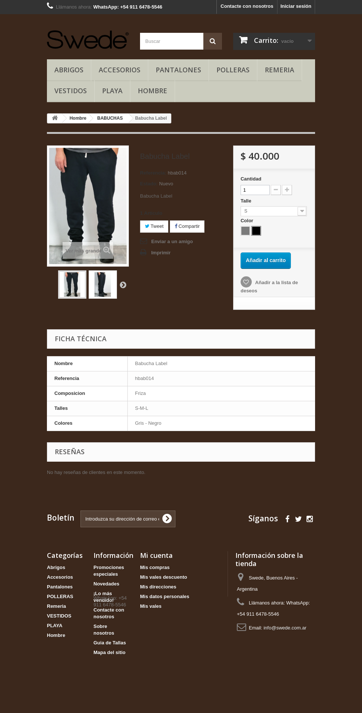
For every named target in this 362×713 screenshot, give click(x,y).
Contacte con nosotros (246, 6)
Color (248, 220)
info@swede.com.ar (285, 628)
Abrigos (68, 69)
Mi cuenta (156, 555)
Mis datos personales (164, 596)
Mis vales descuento (163, 577)
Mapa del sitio (109, 652)
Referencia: (153, 173)
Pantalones (178, 69)
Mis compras (154, 567)
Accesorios (119, 69)
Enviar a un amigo (172, 241)
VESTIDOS (70, 90)
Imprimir (161, 252)
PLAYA (112, 90)
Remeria (279, 69)
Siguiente (123, 284)
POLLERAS (233, 69)
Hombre (152, 90)
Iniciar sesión (295, 6)
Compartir (187, 226)
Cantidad (251, 179)
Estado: (149, 183)
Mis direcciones (158, 587)
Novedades (106, 584)
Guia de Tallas (109, 643)
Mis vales (151, 606)
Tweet (154, 226)
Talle (247, 201)
